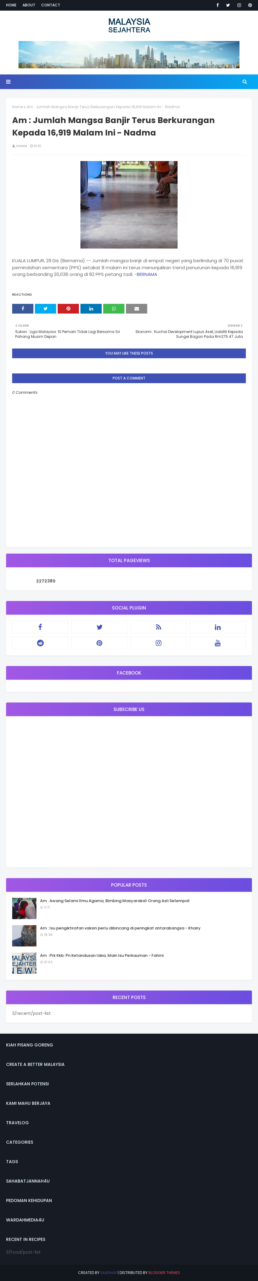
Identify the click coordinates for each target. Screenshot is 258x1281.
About (28, 5)
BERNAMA (147, 274)
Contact (50, 5)
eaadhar (108, 1272)
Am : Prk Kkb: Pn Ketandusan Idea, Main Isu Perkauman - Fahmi (102, 955)
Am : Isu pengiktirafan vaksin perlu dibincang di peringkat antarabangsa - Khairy (120, 928)
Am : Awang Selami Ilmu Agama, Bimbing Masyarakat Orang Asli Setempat (115, 901)
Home (11, 5)
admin (21, 145)
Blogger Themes (164, 1272)
